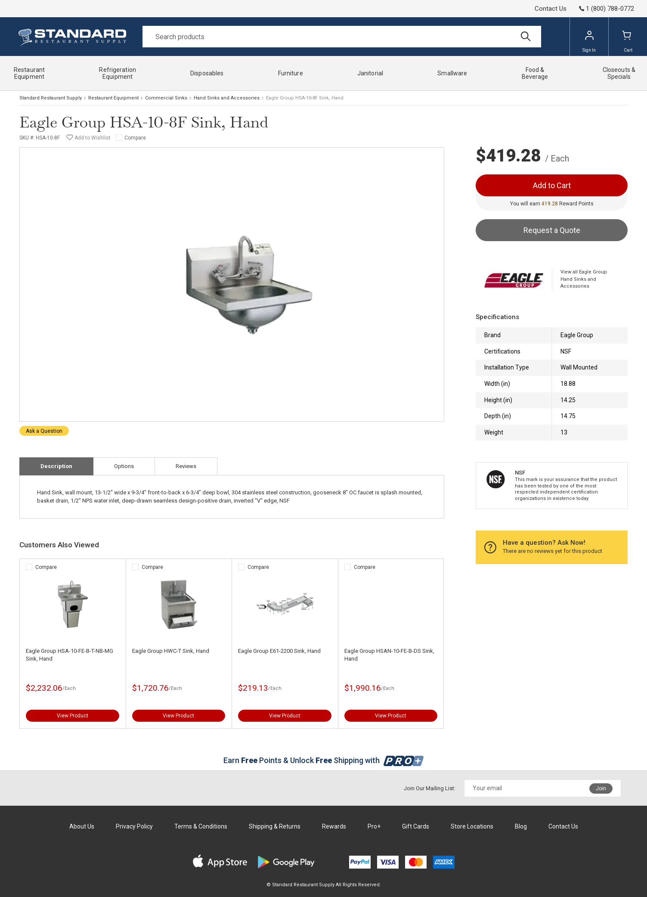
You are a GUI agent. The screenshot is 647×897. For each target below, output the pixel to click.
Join (601, 788)
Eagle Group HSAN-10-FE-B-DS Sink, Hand (389, 655)
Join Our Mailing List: (429, 788)
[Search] (341, 36)
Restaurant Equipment (113, 98)
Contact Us (551, 8)
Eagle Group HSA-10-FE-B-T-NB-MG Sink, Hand (69, 655)
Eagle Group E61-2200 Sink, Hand (279, 651)
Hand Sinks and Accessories (227, 98)
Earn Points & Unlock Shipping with (323, 760)
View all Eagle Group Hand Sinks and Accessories (583, 279)
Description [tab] (56, 466)
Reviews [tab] (186, 466)
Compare (135, 138)
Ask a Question (44, 431)
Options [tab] (124, 466)
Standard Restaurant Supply (50, 98)
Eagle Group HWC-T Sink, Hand (170, 651)
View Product (72, 716)
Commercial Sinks (166, 98)
